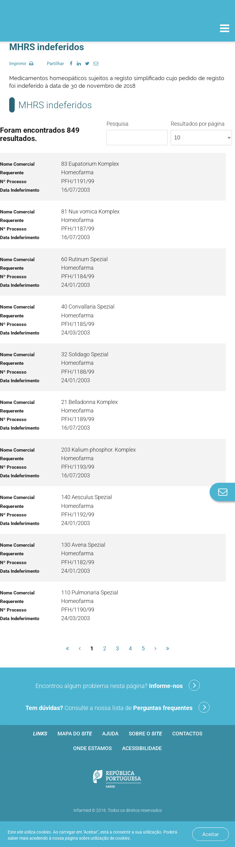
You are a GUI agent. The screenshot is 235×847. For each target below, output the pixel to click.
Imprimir (21, 63)
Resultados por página (201, 132)
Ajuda (110, 733)
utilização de (110, 838)
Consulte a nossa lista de (117, 707)
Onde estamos (92, 748)
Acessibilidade (142, 748)
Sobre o (145, 733)
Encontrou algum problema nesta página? (117, 685)
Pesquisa (137, 132)
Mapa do (75, 733)
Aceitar (210, 834)
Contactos (187, 733)
